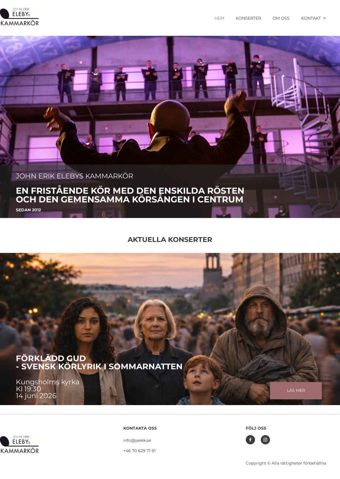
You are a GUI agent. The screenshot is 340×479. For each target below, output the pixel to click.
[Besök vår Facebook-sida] (250, 439)
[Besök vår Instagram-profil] (265, 439)
